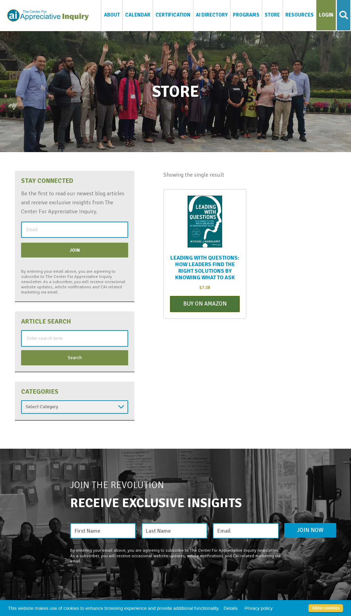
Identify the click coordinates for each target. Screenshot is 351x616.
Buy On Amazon (205, 304)
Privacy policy (259, 608)
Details (231, 608)
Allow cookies (326, 608)
